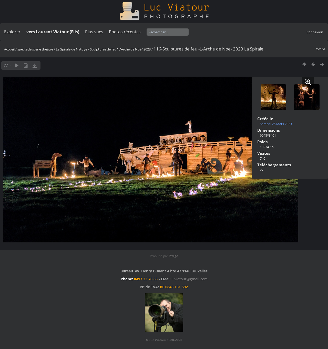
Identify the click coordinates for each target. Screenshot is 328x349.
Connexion (314, 32)
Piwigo (173, 256)
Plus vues (94, 32)
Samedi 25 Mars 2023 (276, 123)
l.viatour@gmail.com (190, 278)
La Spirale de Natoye (71, 49)
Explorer (12, 32)
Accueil (9, 49)
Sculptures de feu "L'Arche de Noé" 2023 (120, 49)
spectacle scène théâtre (35, 49)
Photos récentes (125, 32)
